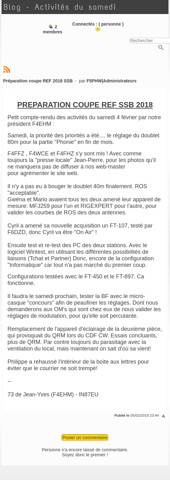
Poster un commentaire (85, 437)
